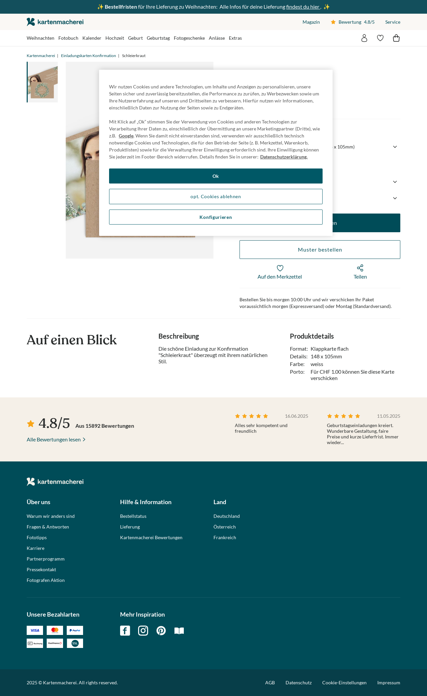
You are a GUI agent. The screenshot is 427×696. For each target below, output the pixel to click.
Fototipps (37, 537)
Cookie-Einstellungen (344, 682)
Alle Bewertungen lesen (54, 439)
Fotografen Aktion (46, 580)
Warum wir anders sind (51, 516)
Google (126, 135)
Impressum (388, 682)
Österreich (225, 527)
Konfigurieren (215, 217)
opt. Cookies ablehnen (215, 196)
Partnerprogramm (46, 559)
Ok (215, 176)
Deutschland (227, 516)
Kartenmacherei (41, 55)
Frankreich (225, 537)
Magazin (311, 22)
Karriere (35, 548)
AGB (270, 682)
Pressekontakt (41, 569)
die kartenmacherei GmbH (55, 22)
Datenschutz (299, 682)
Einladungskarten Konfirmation (88, 55)
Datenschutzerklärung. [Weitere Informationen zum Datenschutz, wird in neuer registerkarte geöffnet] (284, 156)
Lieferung (130, 527)
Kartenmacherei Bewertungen (151, 537)
